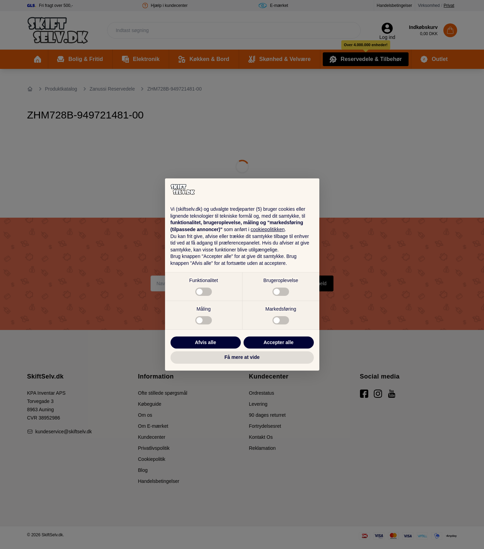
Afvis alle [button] (205, 342)
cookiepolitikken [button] (268, 229)
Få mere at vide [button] (242, 357)
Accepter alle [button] (279, 342)
